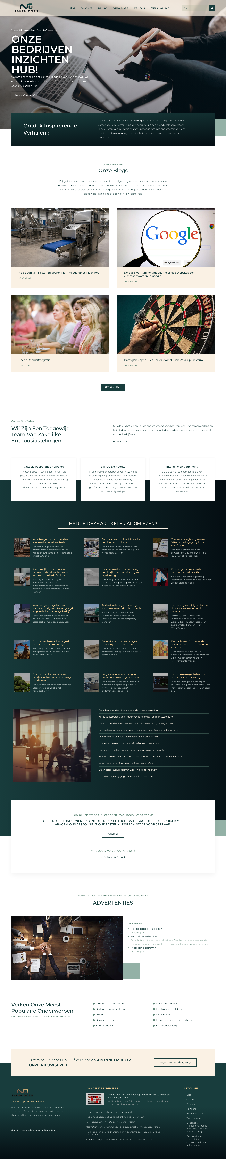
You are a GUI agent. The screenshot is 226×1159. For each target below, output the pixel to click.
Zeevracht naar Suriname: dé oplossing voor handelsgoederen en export (190, 644)
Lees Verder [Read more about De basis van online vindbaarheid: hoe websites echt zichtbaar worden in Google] (131, 281)
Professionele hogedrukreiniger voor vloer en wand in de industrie (121, 607)
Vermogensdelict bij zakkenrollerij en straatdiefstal (126, 763)
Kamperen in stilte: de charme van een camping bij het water (132, 750)
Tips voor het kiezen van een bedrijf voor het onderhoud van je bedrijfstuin (52, 677)
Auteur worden (160, 8)
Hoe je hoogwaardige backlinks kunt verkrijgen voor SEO (115, 1117)
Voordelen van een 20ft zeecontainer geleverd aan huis (128, 736)
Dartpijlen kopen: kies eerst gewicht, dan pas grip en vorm (163, 360)
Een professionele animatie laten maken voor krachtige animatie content (138, 730)
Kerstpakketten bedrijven (144, 936)
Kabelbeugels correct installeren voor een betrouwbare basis (51, 541)
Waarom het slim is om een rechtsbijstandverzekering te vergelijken (136, 723)
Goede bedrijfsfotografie (34, 360)
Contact (102, 8)
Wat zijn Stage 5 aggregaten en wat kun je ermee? (126, 776)
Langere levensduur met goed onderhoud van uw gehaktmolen (121, 676)
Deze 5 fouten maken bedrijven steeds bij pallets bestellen (120, 643)
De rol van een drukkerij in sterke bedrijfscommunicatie (121, 541)
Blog (72, 8)
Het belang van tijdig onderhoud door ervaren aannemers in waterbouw (190, 608)
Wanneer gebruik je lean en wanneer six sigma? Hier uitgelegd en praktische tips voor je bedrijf (53, 608)
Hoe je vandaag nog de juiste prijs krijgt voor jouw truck (129, 743)
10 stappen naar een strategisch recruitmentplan (110, 1122)
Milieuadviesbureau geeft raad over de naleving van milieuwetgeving (136, 716)
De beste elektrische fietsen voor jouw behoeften (110, 1112)
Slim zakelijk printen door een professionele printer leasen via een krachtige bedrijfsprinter (51, 572)
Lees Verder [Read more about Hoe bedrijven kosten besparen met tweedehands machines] (25, 278)
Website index (194, 1118)
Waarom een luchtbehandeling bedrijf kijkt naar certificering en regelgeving (120, 572)
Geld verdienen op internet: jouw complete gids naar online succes (196, 1140)
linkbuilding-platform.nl (144, 947)
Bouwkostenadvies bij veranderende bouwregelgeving (128, 710)
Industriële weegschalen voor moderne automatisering (188, 676)
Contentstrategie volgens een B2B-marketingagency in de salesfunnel (188, 542)
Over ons (86, 8)
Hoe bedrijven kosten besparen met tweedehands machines (59, 272)
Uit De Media (120, 8)
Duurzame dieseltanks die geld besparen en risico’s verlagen (51, 643)
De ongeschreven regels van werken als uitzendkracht (128, 769)
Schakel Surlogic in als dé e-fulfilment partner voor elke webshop (119, 1139)
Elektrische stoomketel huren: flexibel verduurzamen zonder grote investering (141, 756)
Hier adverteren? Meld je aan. (146, 928)
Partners (139, 8)
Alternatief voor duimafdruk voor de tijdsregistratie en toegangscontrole (123, 1126)
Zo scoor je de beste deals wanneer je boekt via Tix (186, 571)
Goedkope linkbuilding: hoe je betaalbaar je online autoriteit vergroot (197, 1127)
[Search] (212, 8)
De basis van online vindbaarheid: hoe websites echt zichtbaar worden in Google (159, 274)
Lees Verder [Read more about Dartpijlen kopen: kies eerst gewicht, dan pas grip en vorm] (131, 365)
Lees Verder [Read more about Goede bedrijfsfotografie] (25, 365)
